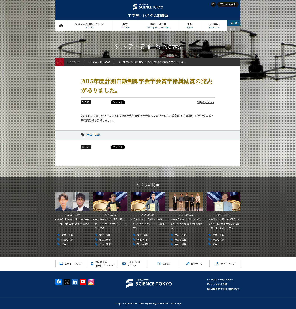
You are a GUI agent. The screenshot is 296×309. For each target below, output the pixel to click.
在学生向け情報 (219, 284)
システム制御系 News (99, 61)
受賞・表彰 (93, 135)
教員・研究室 (158, 25)
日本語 (233, 22)
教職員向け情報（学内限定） (225, 288)
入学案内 (214, 25)
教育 (125, 25)
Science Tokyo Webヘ (222, 279)
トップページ (61, 25)
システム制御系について (89, 25)
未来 (190, 25)
